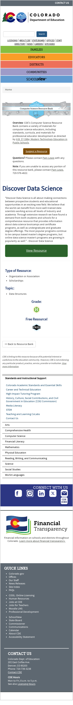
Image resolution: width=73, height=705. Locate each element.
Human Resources (19, 598)
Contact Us (62, 3)
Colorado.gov (16, 573)
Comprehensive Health (18, 430)
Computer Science (15, 436)
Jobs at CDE (15, 602)
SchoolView (15, 617)
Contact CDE (15, 672)
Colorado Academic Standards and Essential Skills (34, 385)
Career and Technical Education (23, 389)
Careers (38, 44)
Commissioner (17, 624)
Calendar (14, 630)
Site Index (50, 44)
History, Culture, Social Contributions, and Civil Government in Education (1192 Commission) (32, 399)
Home (8, 89)
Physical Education (15, 452)
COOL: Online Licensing (21, 595)
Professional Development (24, 612)
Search (42, 34)
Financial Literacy (14, 441)
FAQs (11, 590)
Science (9, 464)
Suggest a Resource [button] (36, 151)
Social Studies (13, 469)
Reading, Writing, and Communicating (26, 458)
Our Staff (14, 580)
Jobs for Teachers (18, 605)
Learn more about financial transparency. (42, 541)
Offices (50, 40)
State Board (38, 40)
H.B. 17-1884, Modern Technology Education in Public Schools (40, 141)
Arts (7, 425)
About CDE (24, 40)
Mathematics (12, 447)
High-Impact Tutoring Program (23, 394)
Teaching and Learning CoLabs (23, 414)
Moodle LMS (15, 608)
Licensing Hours (26, 684)
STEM (9, 410)
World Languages (14, 475)
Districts (37, 64)
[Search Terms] (19, 34)
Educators (36, 57)
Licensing (12, 40)
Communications (18, 627)
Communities (37, 72)
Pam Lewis (48, 158)
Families (36, 49)
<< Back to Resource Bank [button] (19, 344)
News (30, 44)
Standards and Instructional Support (25, 378)
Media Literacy (14, 405)
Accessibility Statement (22, 637)
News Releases (17, 583)
